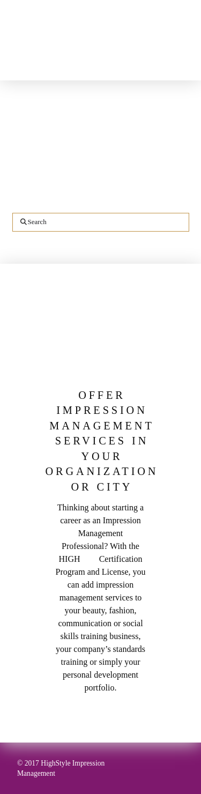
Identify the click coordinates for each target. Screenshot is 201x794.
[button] (185, 67)
